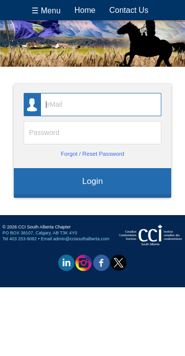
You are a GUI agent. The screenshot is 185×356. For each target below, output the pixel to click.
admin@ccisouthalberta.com (81, 238)
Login (92, 181)
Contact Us (129, 10)
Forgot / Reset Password (92, 153)
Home (85, 10)
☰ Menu (46, 10)
